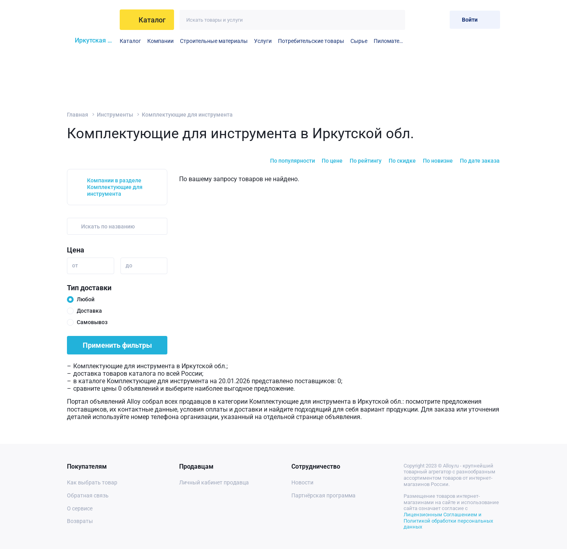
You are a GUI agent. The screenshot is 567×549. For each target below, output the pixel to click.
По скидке (402, 161)
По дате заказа (480, 161)
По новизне (438, 161)
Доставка (89, 311)
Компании (160, 41)
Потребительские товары (311, 41)
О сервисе (80, 508)
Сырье (358, 41)
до (129, 265)
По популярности (292, 161)
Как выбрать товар (92, 482)
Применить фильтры (117, 345)
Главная (77, 114)
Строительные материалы (214, 41)
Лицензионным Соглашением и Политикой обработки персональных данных (448, 521)
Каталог (130, 41)
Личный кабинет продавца (214, 482)
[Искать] (395, 20)
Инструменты (115, 114)
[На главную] (91, 19)
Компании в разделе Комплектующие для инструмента (115, 187)
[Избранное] (418, 19)
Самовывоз (92, 322)
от (75, 265)
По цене (332, 161)
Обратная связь (88, 495)
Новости (302, 482)
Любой (85, 299)
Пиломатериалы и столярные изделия (389, 41)
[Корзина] (437, 19)
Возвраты (80, 521)
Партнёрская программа (323, 495)
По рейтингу (366, 161)
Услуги (263, 41)
